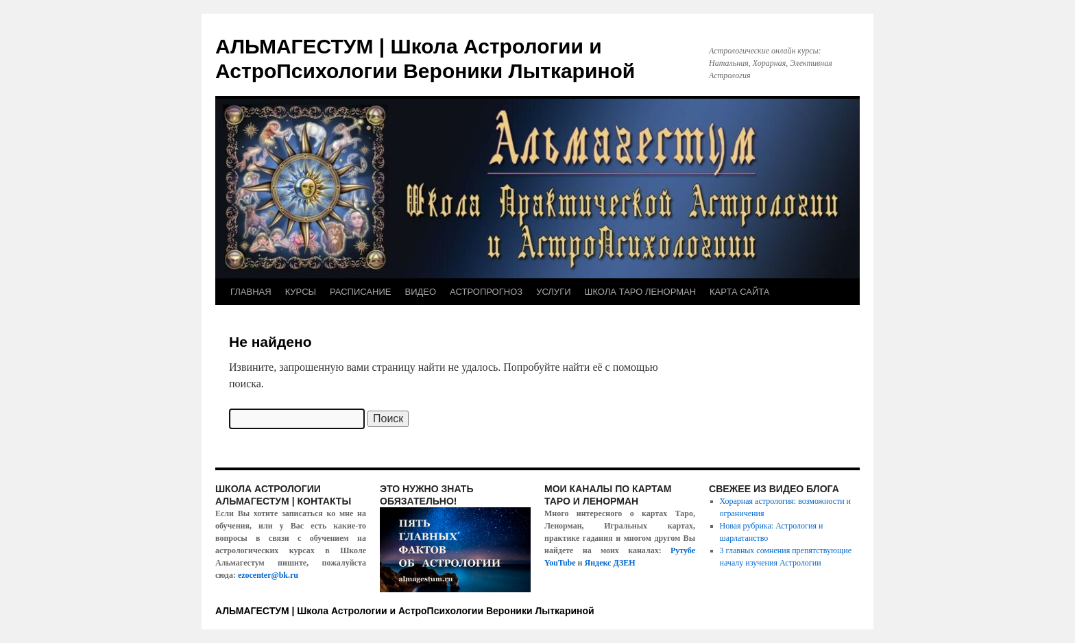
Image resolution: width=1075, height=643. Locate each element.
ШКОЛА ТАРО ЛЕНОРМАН (641, 292)
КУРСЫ (300, 292)
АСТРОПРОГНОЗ (486, 292)
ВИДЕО (421, 292)
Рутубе (683, 550)
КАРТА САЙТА (739, 292)
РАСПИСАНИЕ (360, 292)
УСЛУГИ (553, 292)
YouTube (560, 563)
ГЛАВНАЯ (250, 292)
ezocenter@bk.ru (268, 575)
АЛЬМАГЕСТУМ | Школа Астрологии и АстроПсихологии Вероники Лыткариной (404, 610)
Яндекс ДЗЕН (610, 563)
